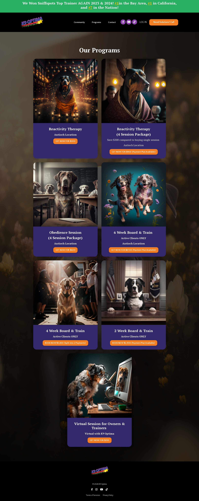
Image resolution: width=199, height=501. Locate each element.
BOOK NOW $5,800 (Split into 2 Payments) (65, 343)
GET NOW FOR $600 (65, 250)
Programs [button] (96, 22)
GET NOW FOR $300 (65, 141)
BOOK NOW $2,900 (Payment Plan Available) (133, 343)
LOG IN (143, 22)
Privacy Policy (108, 495)
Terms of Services (93, 495)
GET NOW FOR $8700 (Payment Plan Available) (133, 250)
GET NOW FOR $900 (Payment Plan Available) (133, 152)
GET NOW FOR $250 (99, 440)
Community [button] (79, 22)
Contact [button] (112, 22)
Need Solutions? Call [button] (163, 22)
